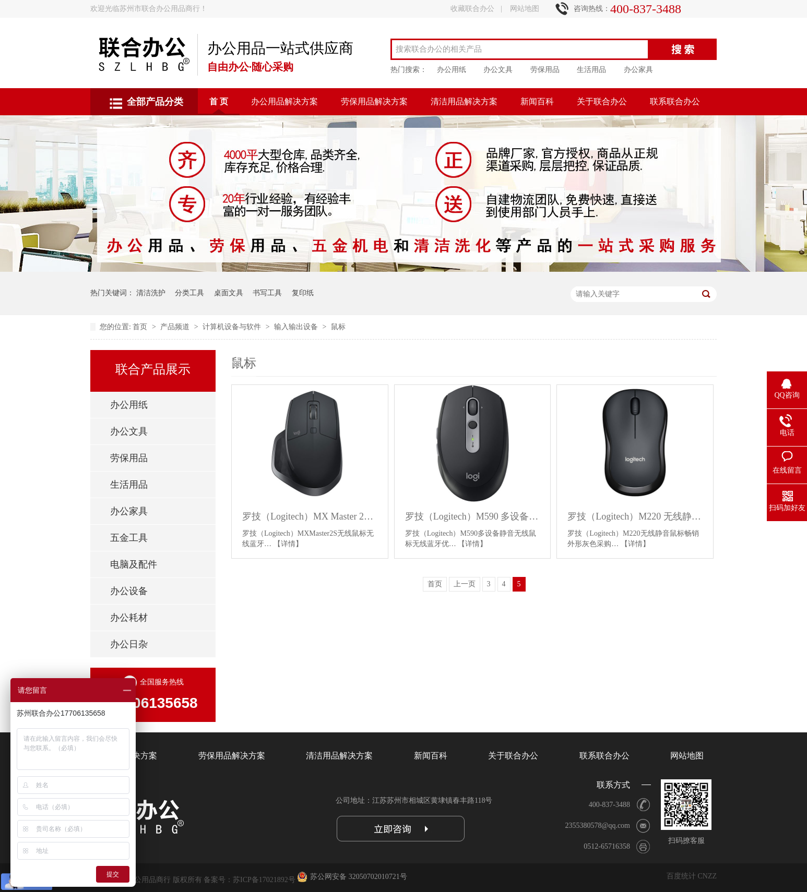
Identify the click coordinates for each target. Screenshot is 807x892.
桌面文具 (228, 293)
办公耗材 (129, 617)
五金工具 (129, 538)
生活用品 (591, 70)
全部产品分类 (155, 102)
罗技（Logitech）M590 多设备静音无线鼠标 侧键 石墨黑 (472, 516)
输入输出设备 (297, 327)
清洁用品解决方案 (464, 101)
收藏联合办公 (472, 9)
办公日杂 (129, 644)
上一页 (465, 584)
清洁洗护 (150, 293)
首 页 (218, 101)
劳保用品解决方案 (374, 101)
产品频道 (176, 327)
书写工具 (267, 293)
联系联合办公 (675, 101)
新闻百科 (537, 101)
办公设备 (129, 591)
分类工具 (189, 293)
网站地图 (524, 9)
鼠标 (338, 327)
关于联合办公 (602, 101)
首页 (141, 327)
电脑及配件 (133, 564)
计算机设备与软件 (233, 327)
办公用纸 (451, 70)
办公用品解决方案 (284, 101)
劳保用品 (545, 70)
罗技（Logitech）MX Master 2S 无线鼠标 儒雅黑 (309, 516)
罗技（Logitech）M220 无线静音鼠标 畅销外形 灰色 (635, 516)
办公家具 (638, 70)
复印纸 (303, 293)
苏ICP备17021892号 (264, 880)
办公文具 (498, 70)
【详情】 (288, 544)
